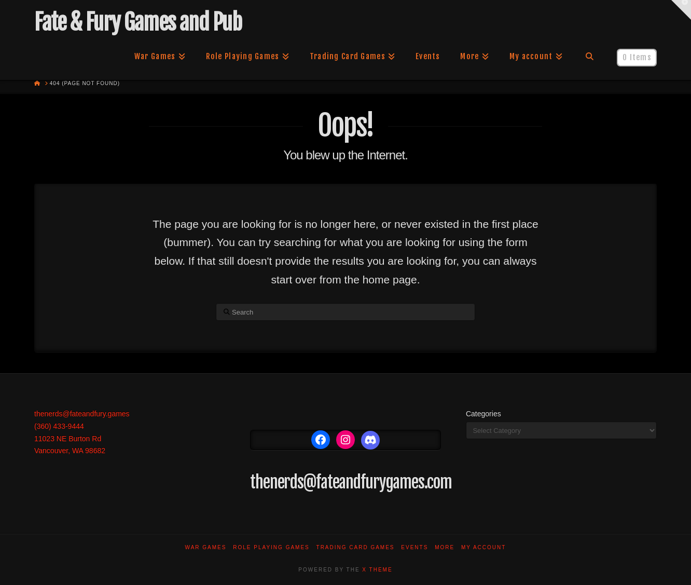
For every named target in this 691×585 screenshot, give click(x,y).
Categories (483, 414)
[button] (681, 10)
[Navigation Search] (589, 56)
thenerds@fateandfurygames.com (351, 482)
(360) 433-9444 (59, 426)
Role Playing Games (271, 547)
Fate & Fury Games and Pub (137, 22)
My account (483, 547)
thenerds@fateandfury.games (82, 414)
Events (414, 547)
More (444, 547)
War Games (206, 547)
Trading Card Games (355, 547)
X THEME (377, 570)
